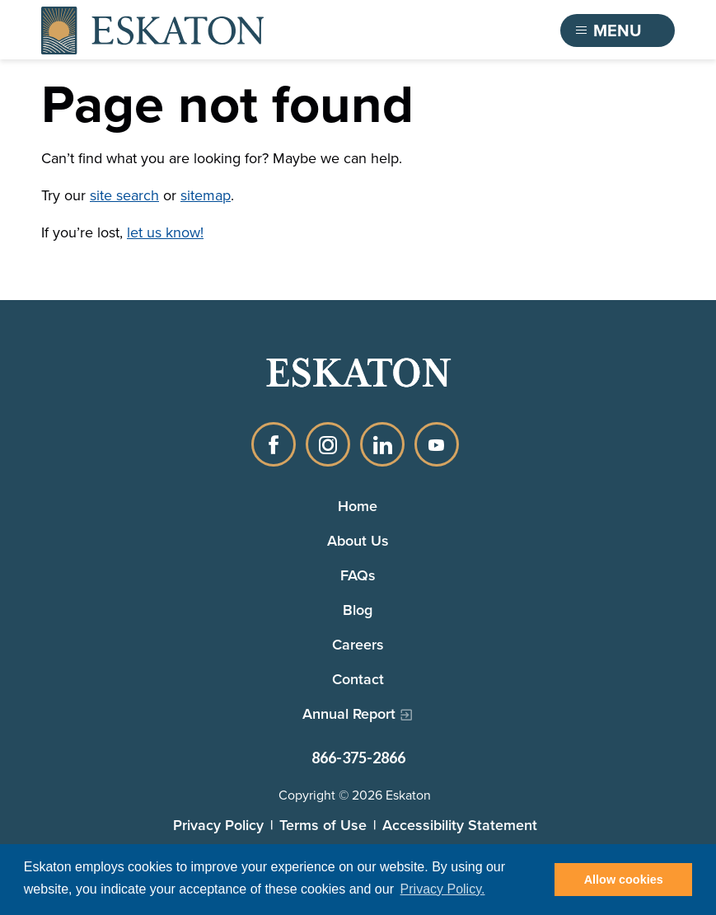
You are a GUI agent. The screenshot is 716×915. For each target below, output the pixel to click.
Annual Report (348, 714)
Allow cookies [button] (623, 879)
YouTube (436, 444)
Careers (358, 644)
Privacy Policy (218, 825)
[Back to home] (152, 30)
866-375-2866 (358, 757)
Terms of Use (323, 825)
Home (357, 506)
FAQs (358, 575)
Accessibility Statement (459, 825)
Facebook (273, 444)
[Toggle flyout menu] (618, 30)
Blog (357, 610)
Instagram (328, 444)
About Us (358, 540)
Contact (358, 679)
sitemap (205, 195)
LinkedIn (382, 444)
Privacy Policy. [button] (442, 889)
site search (124, 195)
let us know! (165, 232)
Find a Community (458, 30)
